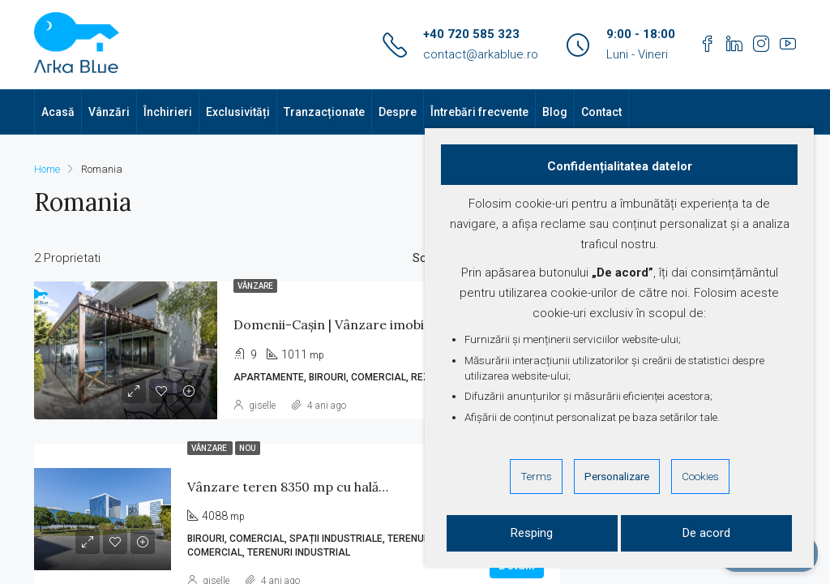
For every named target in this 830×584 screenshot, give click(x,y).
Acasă (58, 111)
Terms (536, 476)
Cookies (700, 476)
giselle (262, 405)
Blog (554, 111)
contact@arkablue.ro (480, 54)
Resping (532, 533)
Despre (398, 111)
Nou (247, 448)
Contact (601, 111)
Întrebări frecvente (479, 111)
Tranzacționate (324, 111)
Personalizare (616, 476)
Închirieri (167, 111)
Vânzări (109, 111)
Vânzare (255, 285)
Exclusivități (238, 111)
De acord (706, 533)
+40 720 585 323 (471, 34)
